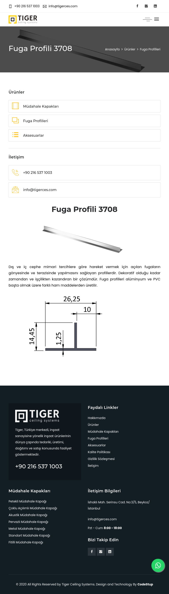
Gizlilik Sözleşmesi (101, 459)
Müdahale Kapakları (103, 431)
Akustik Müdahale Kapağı (28, 515)
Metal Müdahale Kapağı (27, 528)
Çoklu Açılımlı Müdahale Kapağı (33, 508)
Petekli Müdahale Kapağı (27, 501)
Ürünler (93, 425)
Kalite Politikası (99, 452)
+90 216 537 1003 (24, 6)
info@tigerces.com (60, 6)
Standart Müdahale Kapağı (29, 535)
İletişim (93, 465)
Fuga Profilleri (98, 438)
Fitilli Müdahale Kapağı (26, 542)
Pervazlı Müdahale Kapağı (28, 522)
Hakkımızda (96, 418)
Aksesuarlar (97, 445)
